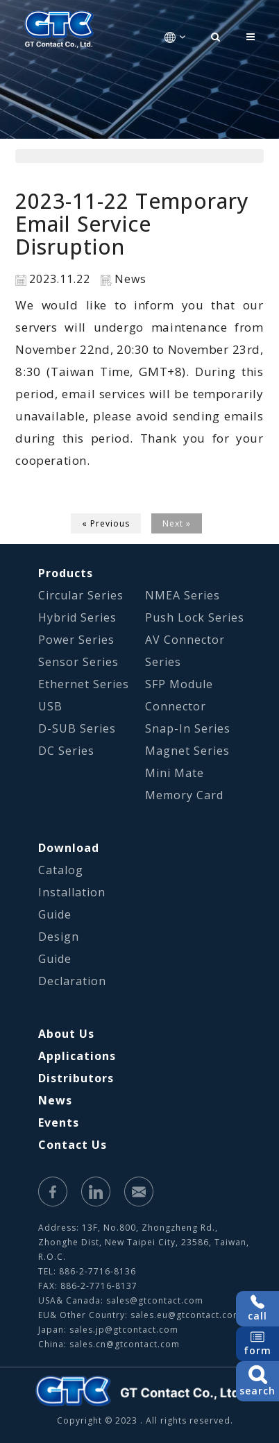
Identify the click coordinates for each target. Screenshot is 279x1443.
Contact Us (72, 1144)
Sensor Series (78, 661)
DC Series (66, 750)
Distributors (76, 1078)
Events (58, 1122)
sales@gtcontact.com (154, 1300)
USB (50, 706)
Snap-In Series (187, 728)
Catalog (60, 870)
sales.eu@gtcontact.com (186, 1315)
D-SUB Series (77, 728)
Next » (176, 523)
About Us (66, 1033)
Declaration (72, 981)
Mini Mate (174, 772)
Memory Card (184, 795)
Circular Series (81, 595)
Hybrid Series (77, 617)
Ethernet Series (83, 684)
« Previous (106, 523)
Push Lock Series (194, 617)
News (55, 1100)
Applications (77, 1056)
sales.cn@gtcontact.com (124, 1344)
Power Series (76, 639)
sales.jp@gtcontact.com (123, 1329)
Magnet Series (187, 750)
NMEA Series (182, 595)
